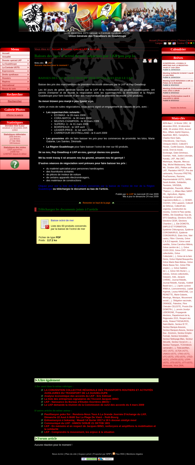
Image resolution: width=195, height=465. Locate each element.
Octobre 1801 (173, 167)
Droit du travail (175, 150)
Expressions (8, 71)
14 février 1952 (180, 123)
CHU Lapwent (178, 203)
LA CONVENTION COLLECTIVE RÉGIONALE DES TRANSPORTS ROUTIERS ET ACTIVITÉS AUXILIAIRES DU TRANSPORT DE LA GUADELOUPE (98, 391)
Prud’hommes (169, 176)
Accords (95, 49)
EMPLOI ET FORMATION (174, 227)
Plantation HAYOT (176, 170)
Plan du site (71, 454)
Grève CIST (180, 250)
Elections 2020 (184, 218)
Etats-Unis (182, 235)
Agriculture (172, 194)
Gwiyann (167, 277)
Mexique (176, 298)
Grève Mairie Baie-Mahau (174, 262)
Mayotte (177, 162)
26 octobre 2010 (176, 129)
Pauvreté (179, 188)
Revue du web (9, 89)
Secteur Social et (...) (181, 342)
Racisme (181, 176)
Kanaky (166, 159)
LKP (173, 159)
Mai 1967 (180, 159)
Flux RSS (118, 454)
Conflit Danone (177, 147)
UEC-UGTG (168, 351)
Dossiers (6, 78)
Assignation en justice (172, 197)
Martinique (167, 162)
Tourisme (167, 185)
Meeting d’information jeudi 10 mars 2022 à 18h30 (176, 89)
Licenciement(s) (179, 289)
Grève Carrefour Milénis (182, 244)
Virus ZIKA (178, 366)
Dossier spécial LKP (11, 60)
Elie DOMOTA (182, 224)
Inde (174, 277)
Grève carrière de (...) (172, 247)
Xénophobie (168, 188)
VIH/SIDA (177, 185)
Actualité (6, 57)
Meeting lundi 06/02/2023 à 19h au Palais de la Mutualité (178, 82)
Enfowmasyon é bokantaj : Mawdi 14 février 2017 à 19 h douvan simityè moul (90, 420)
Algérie (181, 194)
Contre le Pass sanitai (181, 212)
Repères (6, 82)
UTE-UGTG (180, 357)
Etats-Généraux (181, 153)
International (8, 85)
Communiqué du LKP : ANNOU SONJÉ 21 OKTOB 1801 (77, 423)
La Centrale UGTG (11, 67)
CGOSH (166, 203)
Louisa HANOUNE (180, 292)
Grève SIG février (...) (179, 271)
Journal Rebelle (179, 280)
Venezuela (167, 366)
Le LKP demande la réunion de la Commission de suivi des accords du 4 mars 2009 (94, 404)
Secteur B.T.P (181, 324)
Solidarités (181, 182)
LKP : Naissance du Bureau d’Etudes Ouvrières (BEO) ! (77, 401)
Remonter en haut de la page (96, 203)
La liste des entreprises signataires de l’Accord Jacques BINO (81, 398)
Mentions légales (134, 454)
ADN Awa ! (168, 123)
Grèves (166, 274)
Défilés (166, 215)
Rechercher (15, 101)
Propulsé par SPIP (102, 454)
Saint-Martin (168, 324)
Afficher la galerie (14, 115)
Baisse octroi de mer (62, 220)
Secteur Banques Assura (174, 330)
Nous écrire (57, 454)
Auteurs (191, 40)
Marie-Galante (180, 295)
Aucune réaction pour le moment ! (51, 65)
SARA (188, 179)
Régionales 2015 (170, 318)
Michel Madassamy (176, 165)
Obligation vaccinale (182, 300)
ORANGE (167, 303)
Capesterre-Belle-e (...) (173, 200)
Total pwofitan (183, 348)
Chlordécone (168, 141)
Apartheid (167, 135)
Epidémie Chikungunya (173, 230)
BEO (175, 135)
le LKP (130, 194)
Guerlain (167, 156)
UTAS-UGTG (183, 354)
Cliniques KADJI (170, 144)
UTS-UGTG (175, 363)
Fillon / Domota (176, 238)
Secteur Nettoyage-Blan (173, 339)
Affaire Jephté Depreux (178, 132)
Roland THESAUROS (179, 321)
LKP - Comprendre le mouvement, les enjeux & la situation (79, 432)
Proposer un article (167, 40)
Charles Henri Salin (171, 138)
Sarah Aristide (169, 182)
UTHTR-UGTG (177, 360)
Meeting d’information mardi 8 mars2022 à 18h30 (176, 97)
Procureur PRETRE (182, 173)
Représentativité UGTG (173, 179)
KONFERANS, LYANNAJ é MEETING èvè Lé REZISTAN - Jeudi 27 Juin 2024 (176, 65)
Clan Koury (181, 141)
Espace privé (85, 454)
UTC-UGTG (168, 357)
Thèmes (182, 40)
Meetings (167, 298)
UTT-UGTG (187, 363)
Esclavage (167, 153)
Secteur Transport (171, 345)
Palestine (177, 303)
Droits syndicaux (10, 74)
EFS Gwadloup (169, 218)
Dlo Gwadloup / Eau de (180, 215)
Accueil (152, 40)
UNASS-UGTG (169, 354)
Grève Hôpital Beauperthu (181, 259)
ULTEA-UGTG (181, 351)
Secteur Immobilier (179, 336)
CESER (188, 200)
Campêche (183, 135)
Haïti (174, 156)
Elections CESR (170, 221)
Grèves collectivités (179, 274)
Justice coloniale (184, 156)
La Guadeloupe (9, 64)
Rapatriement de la (180, 315)
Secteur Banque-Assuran (174, 327)
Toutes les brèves (178, 108)
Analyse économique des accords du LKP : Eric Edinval (77, 395)
